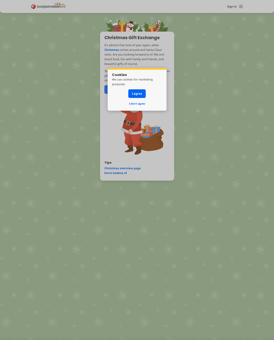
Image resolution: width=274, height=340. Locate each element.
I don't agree (137, 103)
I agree (137, 94)
